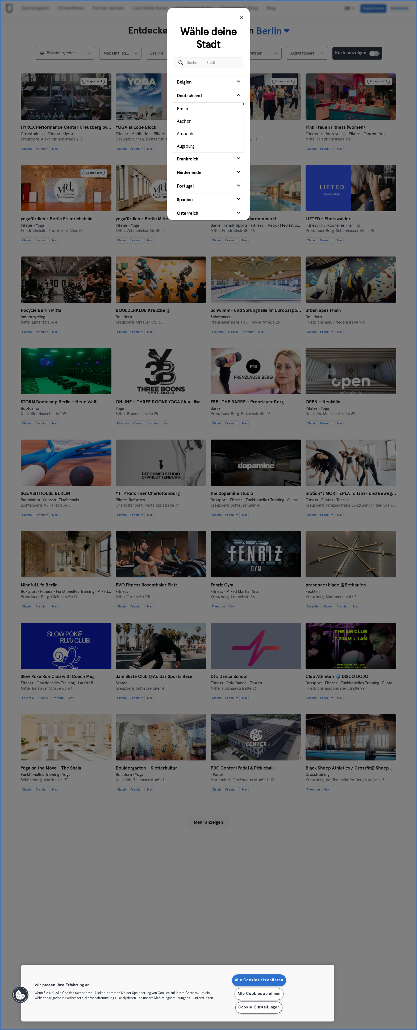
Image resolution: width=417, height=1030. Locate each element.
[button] (20, 994)
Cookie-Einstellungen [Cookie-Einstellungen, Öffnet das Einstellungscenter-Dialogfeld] (259, 1007)
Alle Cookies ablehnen (259, 994)
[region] (177, 993)
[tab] (208, 80)
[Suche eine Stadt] (208, 60)
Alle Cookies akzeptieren (259, 980)
